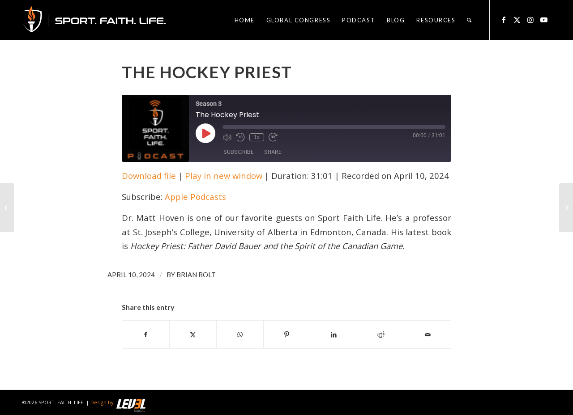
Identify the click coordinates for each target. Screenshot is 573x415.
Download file (149, 175)
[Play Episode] (205, 133)
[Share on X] (193, 334)
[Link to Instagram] (530, 19)
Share (272, 152)
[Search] (469, 20)
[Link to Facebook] (503, 19)
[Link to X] (517, 19)
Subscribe (238, 152)
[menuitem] (245, 20)
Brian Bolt (196, 275)
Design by (117, 402)
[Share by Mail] (427, 334)
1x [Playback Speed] (257, 137)
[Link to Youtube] (544, 19)
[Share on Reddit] (380, 334)
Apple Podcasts (195, 196)
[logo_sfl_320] (94, 20)
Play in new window (223, 175)
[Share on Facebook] (145, 334)
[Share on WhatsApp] (240, 334)
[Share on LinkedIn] (333, 334)
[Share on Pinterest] (287, 334)
